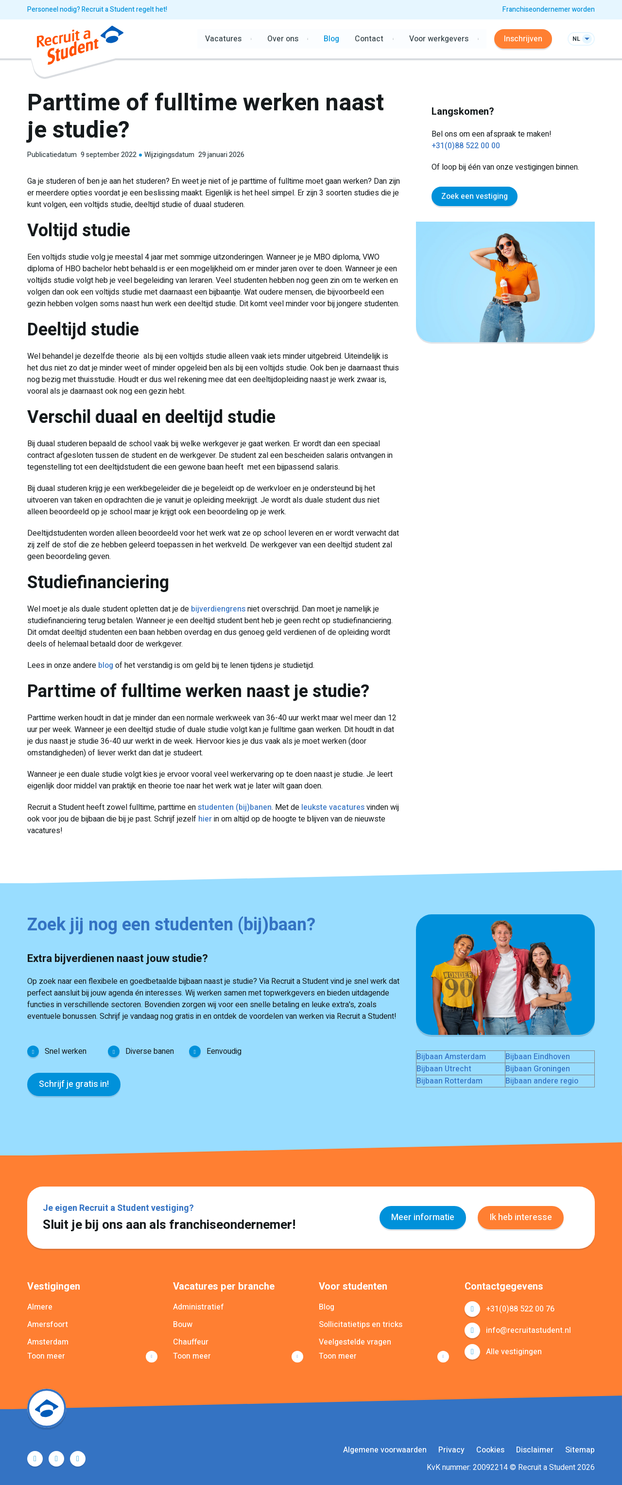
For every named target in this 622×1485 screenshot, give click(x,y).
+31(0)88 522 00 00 (466, 146)
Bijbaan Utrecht (443, 1069)
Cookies (490, 1450)
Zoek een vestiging (474, 196)
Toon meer (46, 1357)
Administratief (198, 1307)
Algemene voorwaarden (385, 1450)
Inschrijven (523, 39)
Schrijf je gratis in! (74, 1084)
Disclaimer (534, 1450)
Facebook (35, 1459)
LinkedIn (56, 1459)
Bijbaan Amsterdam (451, 1057)
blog (105, 665)
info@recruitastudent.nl (528, 1330)
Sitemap (580, 1450)
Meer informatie (422, 1217)
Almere (39, 1307)
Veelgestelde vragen (355, 1342)
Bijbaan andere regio (541, 1081)
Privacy (451, 1450)
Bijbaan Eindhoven (537, 1057)
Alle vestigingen (514, 1352)
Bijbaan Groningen (537, 1069)
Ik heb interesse (520, 1217)
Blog (331, 39)
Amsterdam (48, 1342)
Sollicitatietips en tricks (360, 1324)
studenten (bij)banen (235, 807)
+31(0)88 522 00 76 (520, 1309)
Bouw (182, 1324)
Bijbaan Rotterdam (449, 1081)
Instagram (78, 1459)
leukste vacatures (332, 807)
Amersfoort (47, 1324)
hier (205, 819)
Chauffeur (190, 1342)
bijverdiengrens (218, 609)
